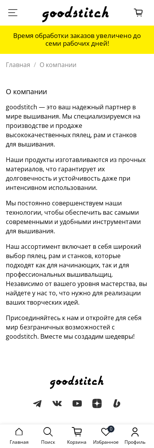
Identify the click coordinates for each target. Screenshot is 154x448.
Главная (18, 64)
